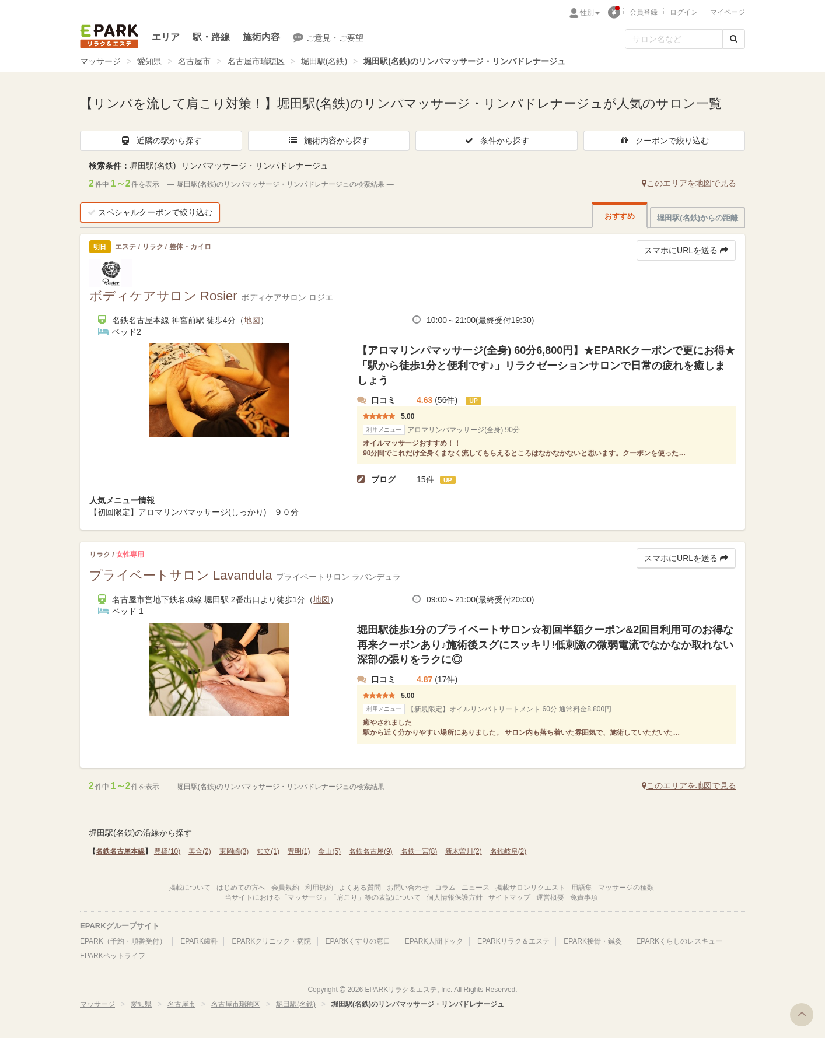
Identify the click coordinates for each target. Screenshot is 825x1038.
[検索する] (733, 39)
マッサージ (100, 61)
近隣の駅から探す (161, 140)
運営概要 (550, 897)
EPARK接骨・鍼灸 (593, 941)
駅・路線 (211, 37)
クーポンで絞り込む (664, 140)
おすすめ (619, 216)
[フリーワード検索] (674, 39)
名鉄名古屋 (371, 851)
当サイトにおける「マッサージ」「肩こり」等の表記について (323, 897)
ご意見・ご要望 (328, 37)
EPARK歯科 (199, 941)
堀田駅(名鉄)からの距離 (697, 217)
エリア (166, 37)
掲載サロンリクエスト (530, 887)
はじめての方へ (240, 887)
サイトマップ (509, 897)
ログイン (684, 12)
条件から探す (496, 140)
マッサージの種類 (626, 887)
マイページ (727, 12)
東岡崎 (234, 851)
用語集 (581, 887)
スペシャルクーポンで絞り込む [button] (150, 212)
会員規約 (285, 887)
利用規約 (319, 887)
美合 (199, 851)
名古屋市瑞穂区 (256, 61)
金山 (329, 851)
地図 (252, 320)
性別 (590, 13)
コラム (445, 887)
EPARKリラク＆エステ (109, 36)
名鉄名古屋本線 (120, 851)
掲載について (190, 887)
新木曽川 (463, 851)
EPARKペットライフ (112, 956)
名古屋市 (194, 61)
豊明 (299, 851)
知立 (268, 851)
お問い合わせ (408, 887)
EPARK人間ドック (434, 941)
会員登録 (644, 12)
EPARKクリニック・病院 (271, 941)
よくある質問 (360, 887)
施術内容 (261, 37)
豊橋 (167, 851)
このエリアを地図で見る (689, 183)
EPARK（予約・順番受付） (123, 941)
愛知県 (149, 61)
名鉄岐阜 (508, 851)
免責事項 (584, 897)
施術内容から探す (328, 140)
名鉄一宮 (419, 851)
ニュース (476, 887)
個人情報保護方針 (455, 897)
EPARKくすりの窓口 (358, 941)
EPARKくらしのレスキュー (679, 941)
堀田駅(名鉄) (324, 61)
